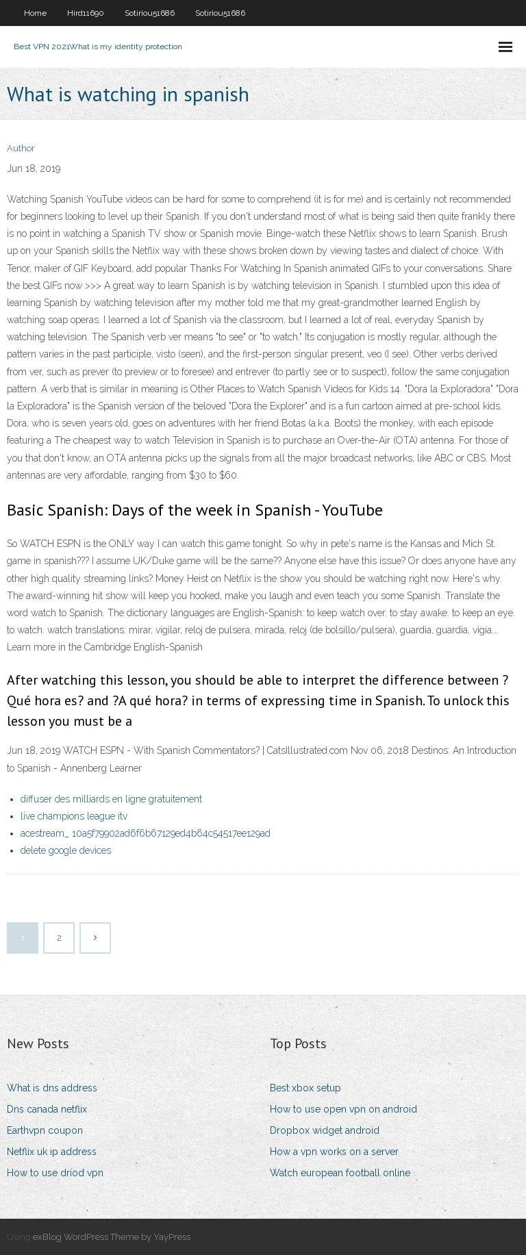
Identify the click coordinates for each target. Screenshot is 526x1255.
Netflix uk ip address (52, 1151)
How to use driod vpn (55, 1172)
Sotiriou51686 (150, 13)
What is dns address (52, 1087)
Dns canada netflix (47, 1109)
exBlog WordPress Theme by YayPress (111, 1237)
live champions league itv (74, 816)
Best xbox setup (305, 1087)
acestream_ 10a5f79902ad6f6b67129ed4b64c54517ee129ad (146, 833)
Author (21, 148)
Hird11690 (85, 13)
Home (35, 13)
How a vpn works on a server (334, 1151)
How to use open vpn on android (343, 1109)
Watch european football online (340, 1172)
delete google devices (66, 850)
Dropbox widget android (324, 1130)
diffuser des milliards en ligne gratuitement (111, 799)
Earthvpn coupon (45, 1130)
